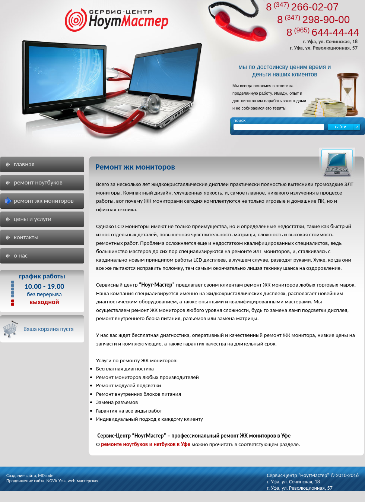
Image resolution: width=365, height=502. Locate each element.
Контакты (26, 237)
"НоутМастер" (313, 475)
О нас (21, 255)
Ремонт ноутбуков (38, 182)
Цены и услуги (32, 219)
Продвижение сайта (25, 480)
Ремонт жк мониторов (44, 201)
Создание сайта (21, 475)
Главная (24, 164)
